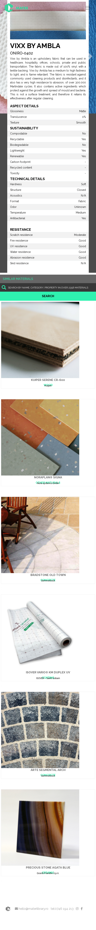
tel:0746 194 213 (62, 909)
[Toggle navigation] (87, 8)
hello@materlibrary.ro (31, 909)
